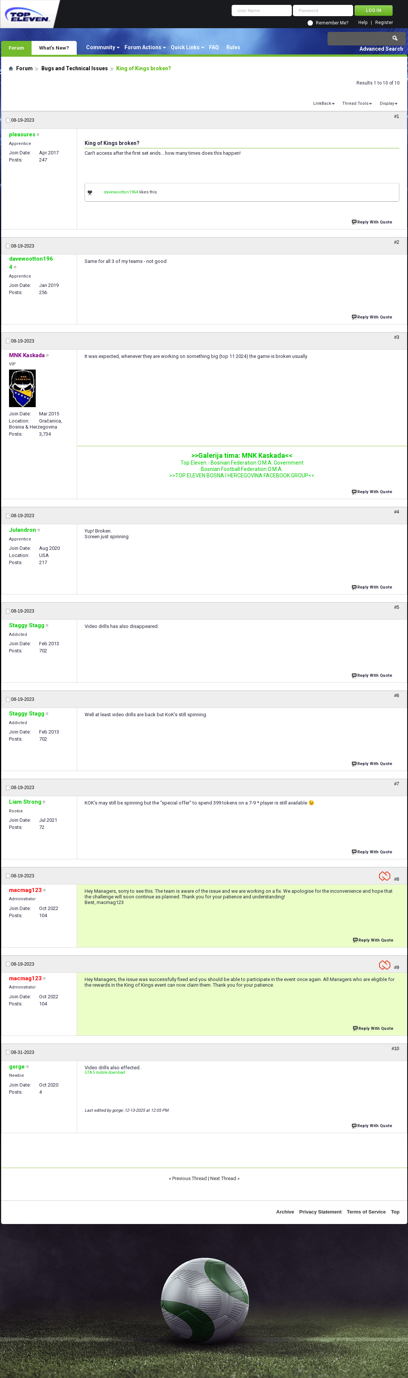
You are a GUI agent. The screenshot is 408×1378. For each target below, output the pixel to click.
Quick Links (185, 47)
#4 (396, 512)
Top (395, 1212)
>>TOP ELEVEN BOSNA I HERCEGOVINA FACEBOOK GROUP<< (241, 475)
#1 (396, 116)
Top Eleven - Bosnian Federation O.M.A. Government (241, 463)
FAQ (214, 47)
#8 (396, 879)
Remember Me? (332, 23)
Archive (285, 1212)
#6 (396, 695)
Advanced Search (381, 49)
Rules (233, 47)
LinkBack (322, 103)
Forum (16, 48)
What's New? (54, 48)
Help (362, 23)
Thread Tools (355, 103)
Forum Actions (142, 47)
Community (100, 47)
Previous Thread (189, 1178)
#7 (396, 783)
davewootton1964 (121, 192)
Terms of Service (366, 1212)
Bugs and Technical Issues (74, 68)
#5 (396, 607)
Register (384, 23)
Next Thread (223, 1178)
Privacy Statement (320, 1212)
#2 (396, 242)
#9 (396, 967)
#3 (396, 337)
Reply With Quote (372, 221)
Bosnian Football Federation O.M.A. (242, 469)
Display (387, 103)
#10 (395, 1048)
